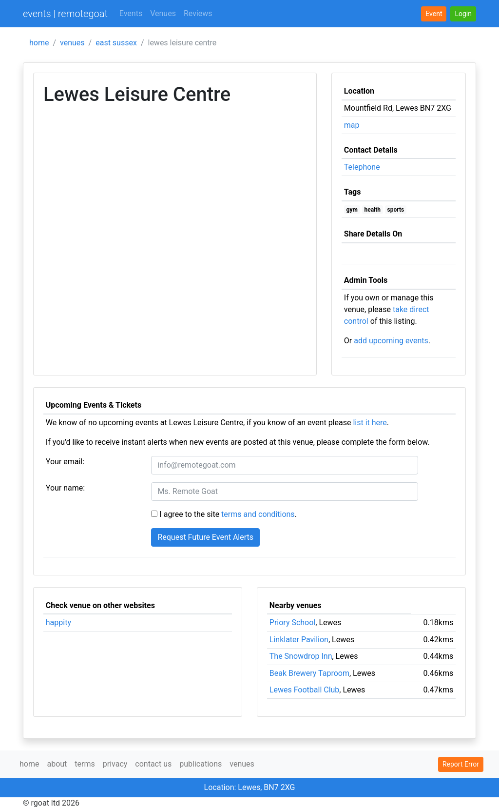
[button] (463, 13)
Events (130, 13)
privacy (115, 764)
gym (352, 209)
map (352, 125)
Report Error (460, 764)
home (39, 42)
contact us (153, 764)
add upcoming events (391, 340)
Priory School (292, 622)
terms (85, 764)
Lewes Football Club (304, 689)
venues (72, 42)
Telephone (362, 167)
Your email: (65, 461)
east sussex (116, 42)
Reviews (198, 13)
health (372, 209)
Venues (163, 13)
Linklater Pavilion (298, 639)
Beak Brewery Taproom (309, 673)
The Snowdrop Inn (300, 656)
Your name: (65, 488)
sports (395, 209)
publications (200, 764)
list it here (369, 422)
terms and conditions (258, 514)
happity (58, 622)
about (57, 764)
